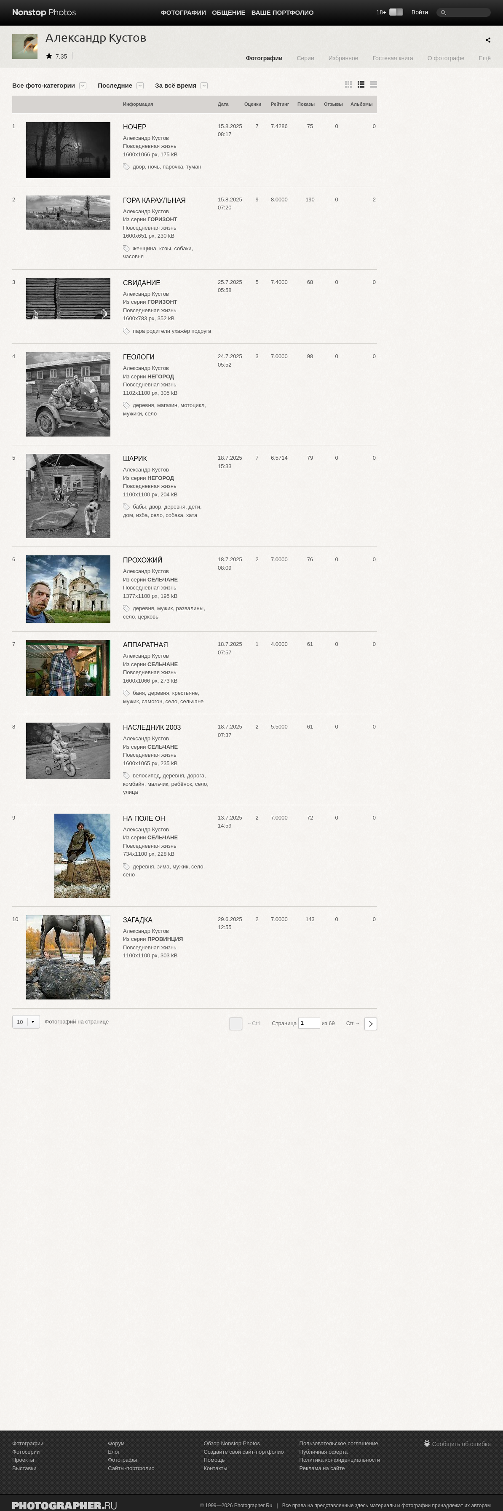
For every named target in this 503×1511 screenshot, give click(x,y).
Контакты (215, 1468)
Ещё (485, 58)
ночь (154, 166)
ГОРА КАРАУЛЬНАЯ (154, 200)
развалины (189, 608)
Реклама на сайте (322, 1468)
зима (163, 866)
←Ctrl (245, 1024)
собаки (182, 248)
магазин (167, 405)
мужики (132, 413)
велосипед (146, 775)
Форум (116, 1443)
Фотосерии (26, 1452)
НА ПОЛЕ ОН (144, 818)
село (151, 413)
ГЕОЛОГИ (139, 357)
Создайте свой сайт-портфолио (243, 1452)
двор (139, 166)
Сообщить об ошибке (461, 1444)
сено (129, 874)
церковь (148, 617)
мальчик (157, 784)
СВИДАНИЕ (142, 283)
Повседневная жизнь (150, 146)
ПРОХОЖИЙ (143, 560)
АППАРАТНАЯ (145, 644)
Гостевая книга (392, 58)
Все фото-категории (43, 85)
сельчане (191, 701)
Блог (114, 1452)
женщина (144, 248)
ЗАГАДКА (138, 920)
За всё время (175, 85)
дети (194, 507)
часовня (133, 256)
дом (128, 515)
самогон (152, 701)
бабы (139, 507)
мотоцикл (192, 405)
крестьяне (185, 693)
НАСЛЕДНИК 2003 (152, 727)
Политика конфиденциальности (340, 1460)
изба (141, 515)
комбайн (133, 784)
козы (165, 248)
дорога (195, 775)
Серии (305, 58)
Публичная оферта (324, 1452)
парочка (173, 166)
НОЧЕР (135, 127)
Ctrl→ (361, 1024)
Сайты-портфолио (131, 1468)
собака (174, 515)
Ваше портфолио (282, 12)
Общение (228, 12)
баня (139, 693)
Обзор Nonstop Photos (231, 1443)
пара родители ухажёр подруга (172, 331)
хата (191, 515)
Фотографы (122, 1460)
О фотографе (446, 58)
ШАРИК (135, 458)
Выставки (24, 1468)
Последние (115, 85)
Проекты (23, 1460)
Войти (420, 12)
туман (193, 166)
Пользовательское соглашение (339, 1443)
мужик (165, 608)
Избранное (344, 58)
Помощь (214, 1460)
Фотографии (183, 12)
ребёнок (181, 784)
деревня (143, 405)
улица (130, 792)
